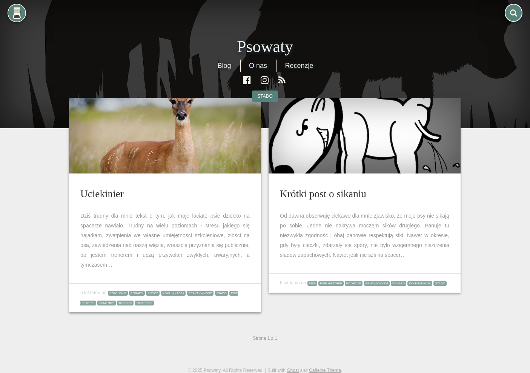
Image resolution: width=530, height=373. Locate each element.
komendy (106, 303)
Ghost (293, 370)
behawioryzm (377, 283)
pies (312, 283)
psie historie (331, 283)
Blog (224, 65)
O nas (258, 65)
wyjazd (398, 283)
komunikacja (173, 293)
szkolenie (117, 293)
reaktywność (200, 293)
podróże (353, 283)
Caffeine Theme (325, 370)
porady (137, 293)
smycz (152, 293)
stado (264, 96)
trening (125, 303)
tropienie (144, 303)
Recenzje (299, 65)
